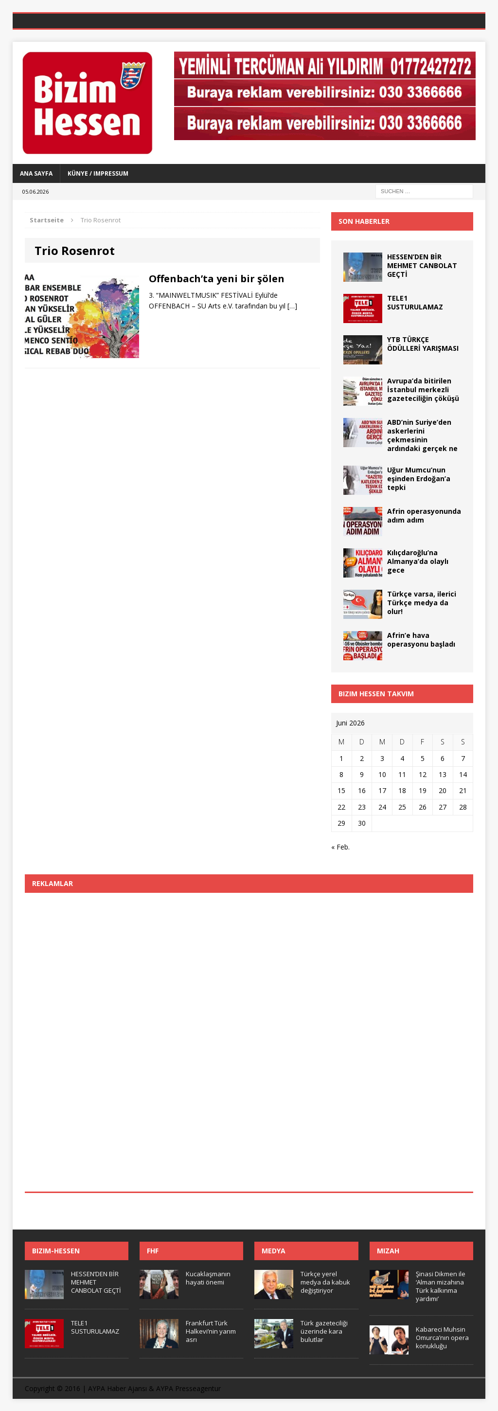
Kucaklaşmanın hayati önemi (208, 1277)
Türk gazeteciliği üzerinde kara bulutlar (324, 1331)
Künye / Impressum (98, 173)
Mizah (388, 1250)
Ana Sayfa (36, 173)
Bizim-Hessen (56, 1250)
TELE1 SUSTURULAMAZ (415, 302)
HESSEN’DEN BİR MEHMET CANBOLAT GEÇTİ (422, 265)
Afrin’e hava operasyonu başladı (421, 640)
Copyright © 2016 (52, 1388)
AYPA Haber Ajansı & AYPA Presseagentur (154, 1388)
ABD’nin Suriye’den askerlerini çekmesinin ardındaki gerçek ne (422, 435)
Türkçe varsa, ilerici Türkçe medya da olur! (421, 602)
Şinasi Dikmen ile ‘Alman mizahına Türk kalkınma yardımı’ (440, 1286)
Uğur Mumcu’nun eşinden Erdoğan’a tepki (418, 478)
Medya (273, 1250)
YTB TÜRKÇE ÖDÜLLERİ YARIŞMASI (423, 344)
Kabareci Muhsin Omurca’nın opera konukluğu (442, 1337)
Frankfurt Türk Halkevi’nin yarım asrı (211, 1331)
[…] (292, 305)
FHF (153, 1250)
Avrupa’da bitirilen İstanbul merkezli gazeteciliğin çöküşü (423, 389)
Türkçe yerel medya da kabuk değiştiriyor (325, 1282)
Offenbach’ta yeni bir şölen (217, 278)
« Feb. (340, 846)
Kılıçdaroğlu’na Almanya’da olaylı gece (417, 561)
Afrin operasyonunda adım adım (424, 516)
